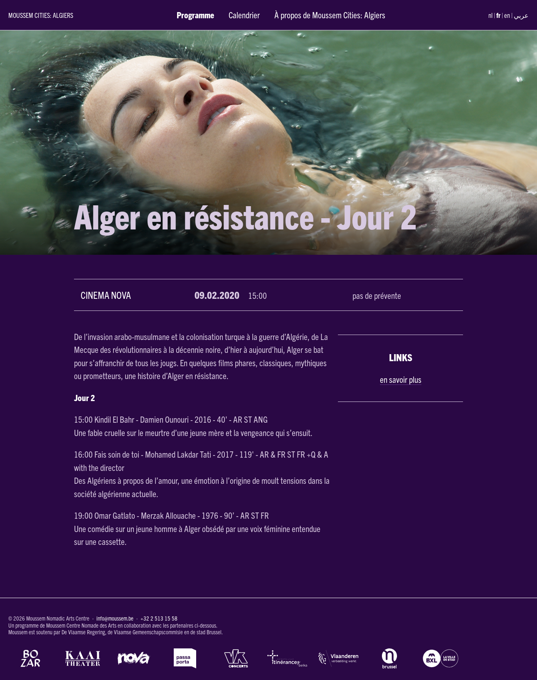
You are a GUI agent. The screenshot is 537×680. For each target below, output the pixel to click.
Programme (195, 14)
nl (490, 15)
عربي (521, 15)
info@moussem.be (114, 618)
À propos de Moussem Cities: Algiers (329, 14)
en (507, 15)
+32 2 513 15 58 (158, 618)
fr (498, 15)
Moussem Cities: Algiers (40, 15)
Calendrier (244, 14)
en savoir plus (400, 379)
